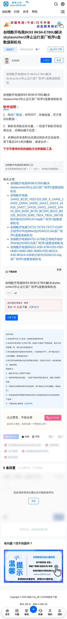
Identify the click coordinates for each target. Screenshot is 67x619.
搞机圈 (6, 11)
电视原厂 (10, 49)
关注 (46, 60)
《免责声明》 (28, 404)
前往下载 (56, 49)
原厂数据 (16, 114)
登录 (33, 501)
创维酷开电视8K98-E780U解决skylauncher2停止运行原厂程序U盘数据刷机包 (37, 187)
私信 (59, 60)
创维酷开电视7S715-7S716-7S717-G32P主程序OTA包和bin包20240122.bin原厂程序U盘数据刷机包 (36, 231)
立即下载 (11, 317)
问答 (17, 11)
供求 (26, 11)
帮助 (35, 11)
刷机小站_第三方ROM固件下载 (42, 597)
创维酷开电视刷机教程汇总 (19, 165)
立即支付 (34, 307)
